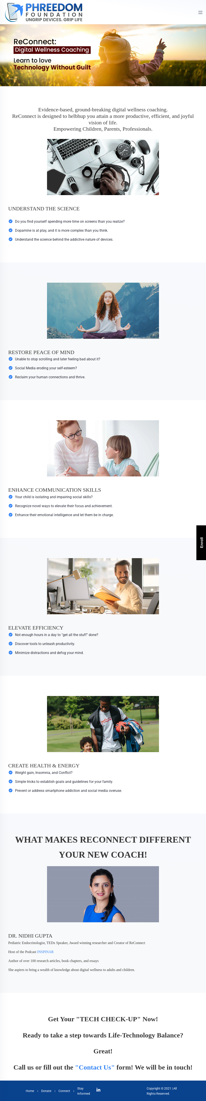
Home (30, 1091)
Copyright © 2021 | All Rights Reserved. (162, 1091)
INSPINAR (45, 952)
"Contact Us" (95, 1067)
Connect (64, 1091)
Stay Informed (83, 1091)
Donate (46, 1091)
